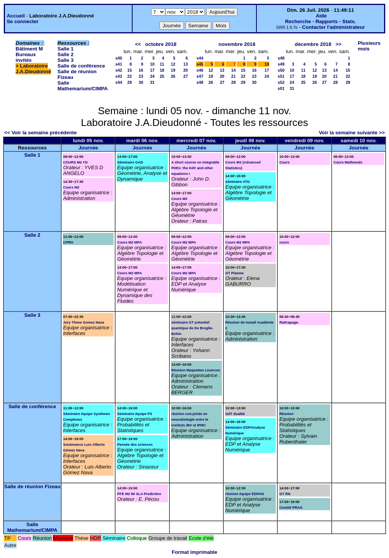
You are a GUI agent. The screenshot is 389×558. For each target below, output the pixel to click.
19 (173, 70)
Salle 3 (65, 60)
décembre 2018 (313, 44)
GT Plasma (234, 273)
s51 (281, 76)
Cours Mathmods (348, 162)
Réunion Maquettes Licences (195, 370)
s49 (281, 64)
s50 (281, 70)
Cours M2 (71, 187)
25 (162, 76)
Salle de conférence (81, 66)
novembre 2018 (236, 44)
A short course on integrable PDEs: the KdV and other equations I (195, 168)
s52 (281, 82)
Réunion (286, 414)
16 (141, 70)
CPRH (68, 242)
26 (173, 76)
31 (152, 82)
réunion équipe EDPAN (244, 494)
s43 (118, 76)
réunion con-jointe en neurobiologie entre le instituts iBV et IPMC (189, 419)
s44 (118, 82)
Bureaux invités (26, 57)
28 (233, 82)
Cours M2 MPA (129, 242)
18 (162, 70)
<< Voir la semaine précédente (40, 132)
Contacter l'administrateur (333, 27)
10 (152, 64)
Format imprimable (194, 552)
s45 (199, 64)
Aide (321, 16)
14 (233, 70)
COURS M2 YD (75, 162)
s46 (199, 70)
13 (185, 64)
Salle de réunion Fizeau (32, 486)
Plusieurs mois (369, 46)
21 (233, 76)
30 (141, 82)
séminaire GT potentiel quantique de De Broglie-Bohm (192, 328)
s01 (281, 88)
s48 (199, 82)
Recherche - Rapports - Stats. (320, 21)
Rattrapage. (289, 322)
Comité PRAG (290, 507)
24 (152, 76)
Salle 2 (65, 54)
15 (129, 70)
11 (162, 64)
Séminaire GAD (130, 162)
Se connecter (23, 21)
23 (141, 76)
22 (129, 76)
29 (129, 82)
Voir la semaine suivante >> (352, 132)
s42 (118, 70)
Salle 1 (65, 49)
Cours (284, 162)
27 (185, 76)
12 (173, 64)
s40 (118, 58)
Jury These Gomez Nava (83, 322)
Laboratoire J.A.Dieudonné (33, 68)
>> (338, 44)
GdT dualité (235, 414)
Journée (88, 148)
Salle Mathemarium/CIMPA (82, 85)
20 (185, 70)
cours (284, 242)
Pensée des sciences (134, 444)
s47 (199, 76)
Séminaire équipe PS (134, 414)
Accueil (16, 16)
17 (152, 70)
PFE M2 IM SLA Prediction (139, 494)
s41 (118, 64)
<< (138, 44)
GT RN (284, 494)
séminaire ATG (237, 182)
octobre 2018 (160, 44)
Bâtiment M (29, 49)
